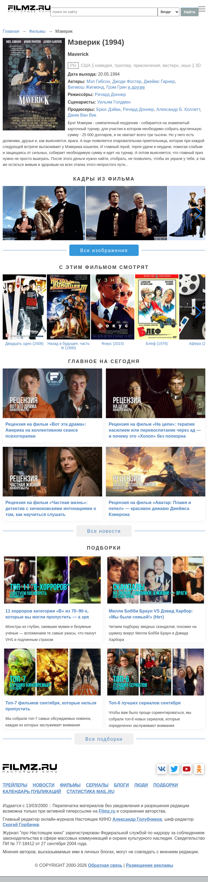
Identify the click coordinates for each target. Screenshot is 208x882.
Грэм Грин (116, 87)
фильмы (70, 785)
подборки (165, 785)
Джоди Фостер (126, 81)
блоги (121, 785)
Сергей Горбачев (21, 824)
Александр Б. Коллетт (178, 109)
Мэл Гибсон (98, 81)
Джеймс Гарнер (159, 81)
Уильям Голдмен (114, 102)
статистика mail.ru (91, 791)
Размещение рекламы (149, 865)
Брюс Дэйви (108, 109)
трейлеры (15, 785)
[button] (198, 213)
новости (43, 785)
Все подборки (104, 739)
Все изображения (104, 250)
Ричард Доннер (110, 94)
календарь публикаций (32, 791)
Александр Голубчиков (137, 819)
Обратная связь (105, 865)
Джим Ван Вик (82, 115)
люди (141, 785)
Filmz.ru (107, 811)
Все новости (104, 531)
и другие (136, 87)
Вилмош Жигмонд (86, 87)
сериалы (97, 785)
